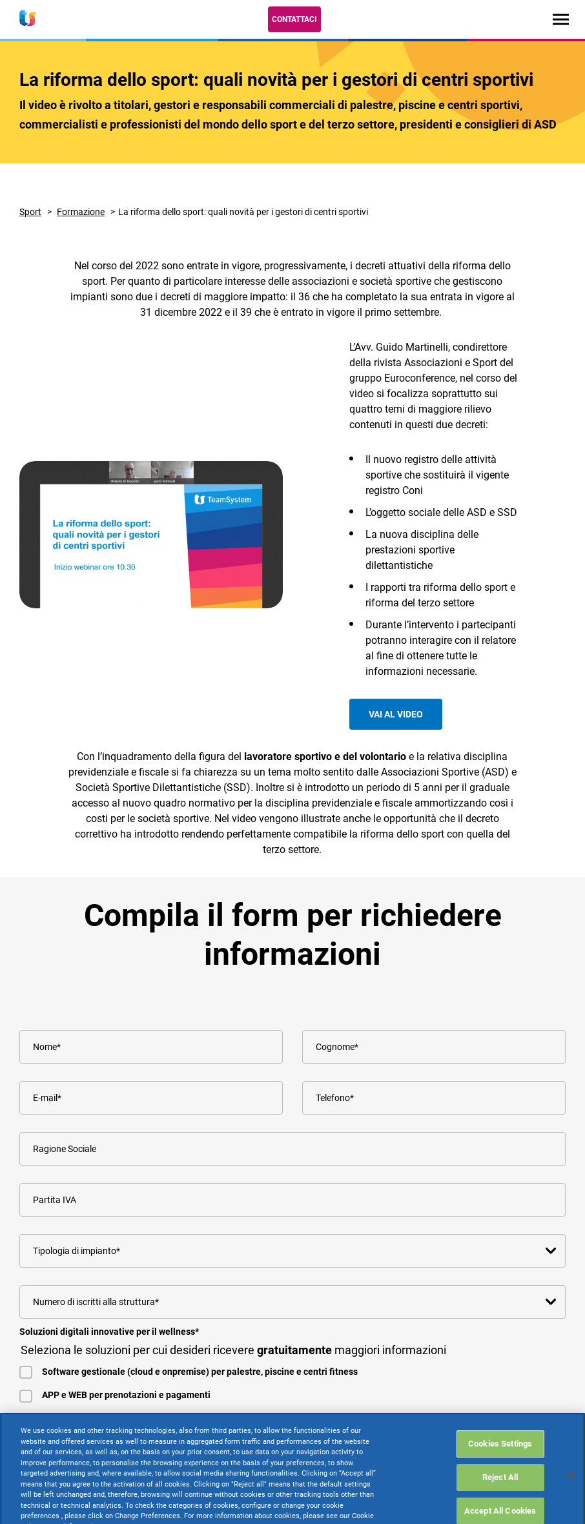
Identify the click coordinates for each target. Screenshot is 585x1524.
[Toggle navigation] (561, 19)
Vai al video (396, 714)
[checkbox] (292, 1370)
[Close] (571, 1506)
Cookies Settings (500, 1474)
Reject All (500, 1508)
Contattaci (294, 19)
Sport (30, 212)
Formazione (81, 212)
